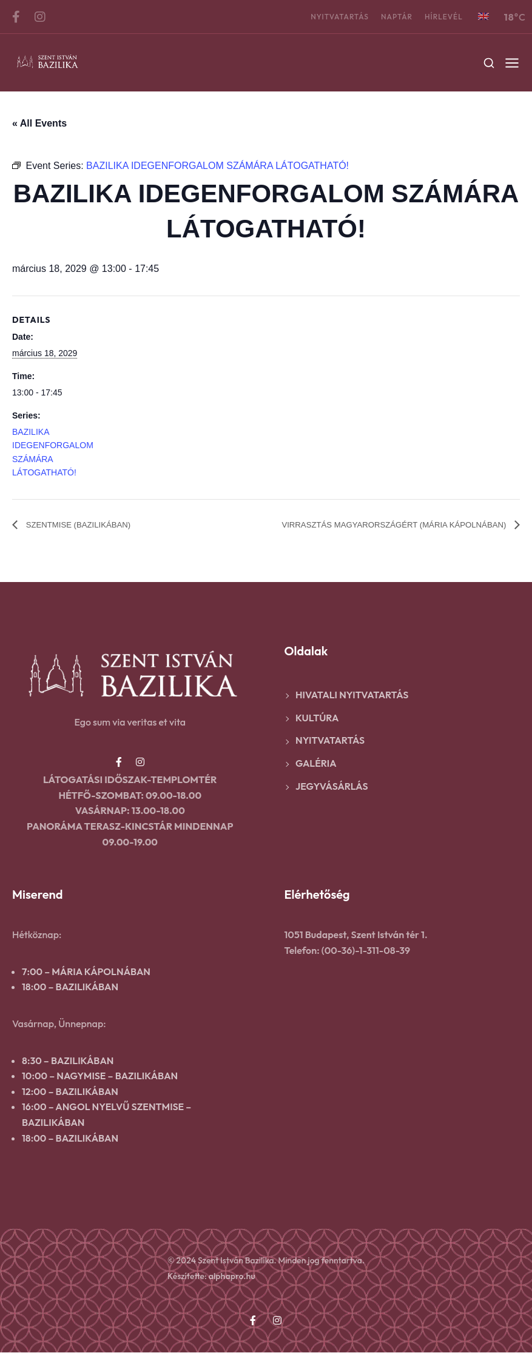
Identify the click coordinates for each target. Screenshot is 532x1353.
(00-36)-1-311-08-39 (366, 951)
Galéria (316, 764)
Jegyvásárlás (331, 787)
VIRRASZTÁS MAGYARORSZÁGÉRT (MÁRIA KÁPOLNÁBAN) (370, 525)
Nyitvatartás (340, 16)
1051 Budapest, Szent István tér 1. (356, 935)
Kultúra (316, 718)
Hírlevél (444, 16)
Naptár (396, 16)
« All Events (39, 123)
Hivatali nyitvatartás (351, 695)
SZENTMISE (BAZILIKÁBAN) (88, 525)
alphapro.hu (232, 1276)
